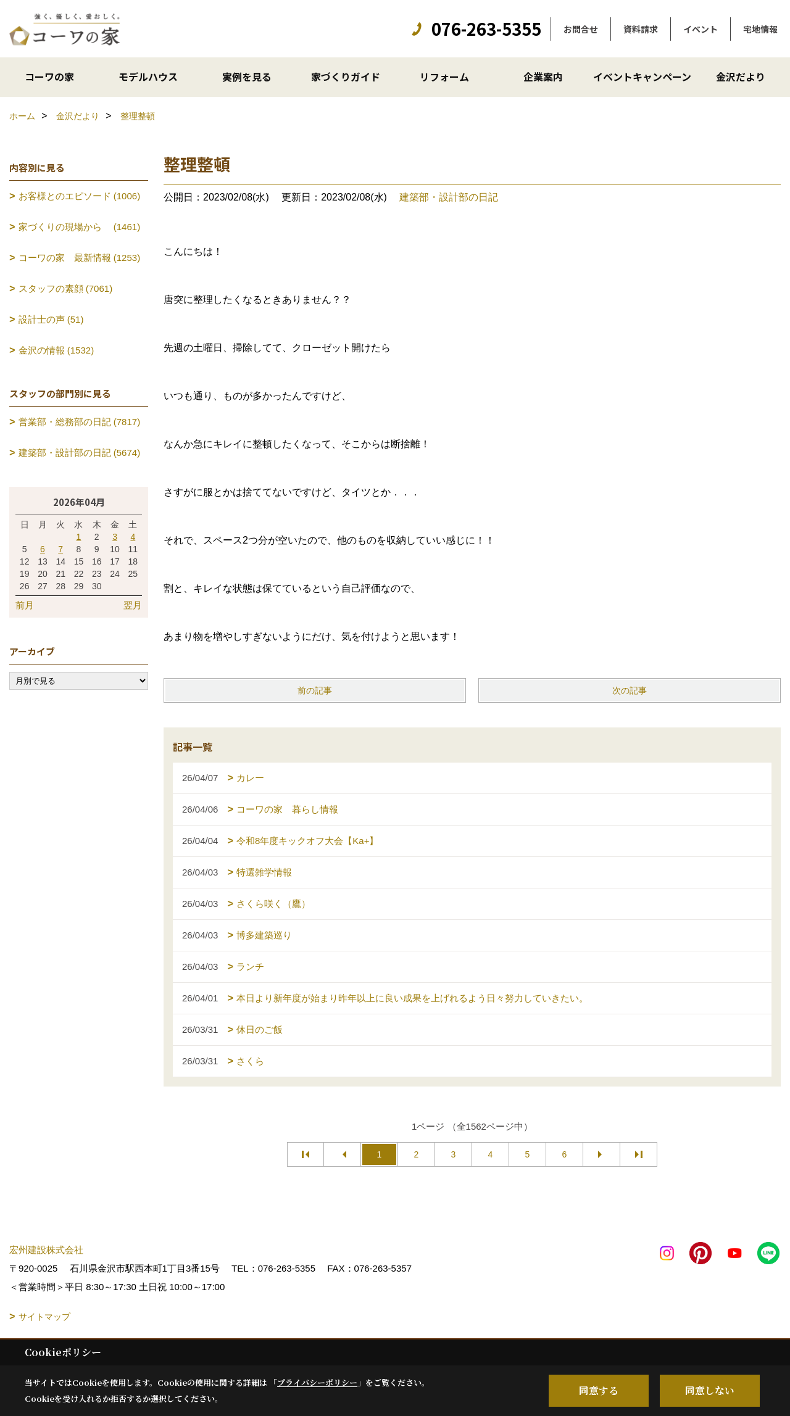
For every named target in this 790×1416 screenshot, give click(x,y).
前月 (24, 605)
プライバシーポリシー (317, 1382)
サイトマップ (44, 1317)
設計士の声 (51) (51, 319)
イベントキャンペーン (642, 76)
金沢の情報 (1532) (56, 350)
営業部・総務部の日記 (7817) (80, 421)
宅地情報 (760, 29)
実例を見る (247, 76)
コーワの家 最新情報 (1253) (80, 257)
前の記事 (314, 690)
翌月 (132, 605)
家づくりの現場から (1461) (80, 227)
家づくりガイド (345, 76)
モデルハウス (148, 76)
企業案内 (543, 76)
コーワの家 (49, 76)
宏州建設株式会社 (46, 1249)
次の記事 (629, 690)
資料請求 (640, 29)
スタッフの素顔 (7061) (66, 288)
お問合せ (580, 29)
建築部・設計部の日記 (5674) (80, 452)
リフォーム (444, 76)
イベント (700, 29)
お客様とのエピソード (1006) (80, 196)
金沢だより (740, 76)
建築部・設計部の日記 (448, 197)
